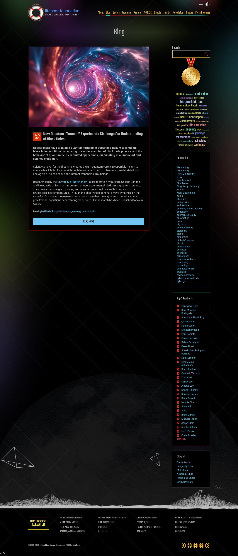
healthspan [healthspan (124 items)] (196, 117)
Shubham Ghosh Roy (192, 317)
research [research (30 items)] (194, 138)
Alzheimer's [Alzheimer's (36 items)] (190, 94)
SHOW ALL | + (181, 439)
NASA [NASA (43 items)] (199, 130)
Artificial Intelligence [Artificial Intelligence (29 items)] (186, 98)
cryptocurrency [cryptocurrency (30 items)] (194, 110)
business (181, 249)
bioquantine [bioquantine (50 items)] (199, 98)
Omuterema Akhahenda (187, 364)
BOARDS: (178, 523)
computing (182, 262)
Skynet (180, 189)
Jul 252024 (37, 136)
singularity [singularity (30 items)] (204, 138)
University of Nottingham (72, 181)
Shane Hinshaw (189, 389)
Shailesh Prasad (190, 329)
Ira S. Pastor (187, 431)
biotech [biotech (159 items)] (198, 102)
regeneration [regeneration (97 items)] (183, 137)
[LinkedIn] (195, 545)
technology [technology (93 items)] (200, 141)
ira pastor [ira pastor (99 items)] (182, 125)
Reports (137, 12)
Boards (116, 12)
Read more (88, 221)
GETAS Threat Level (38, 524)
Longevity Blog (185, 466)
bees (179, 221)
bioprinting (182, 237)
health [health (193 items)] (183, 117)
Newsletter (178, 12)
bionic (180, 233)
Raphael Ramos (189, 394)
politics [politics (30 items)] (180, 134)
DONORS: (140, 523)
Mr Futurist (183, 470)
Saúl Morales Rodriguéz (50, 212)
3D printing (183, 167)
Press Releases (202, 12)
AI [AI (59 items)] (184, 94)
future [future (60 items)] (198, 112)
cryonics (181, 271)
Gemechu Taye (189, 338)
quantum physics (89, 212)
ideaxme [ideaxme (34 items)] (178, 122)
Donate (157, 12)
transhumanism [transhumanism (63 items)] (185, 145)
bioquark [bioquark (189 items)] (186, 102)
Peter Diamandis (186, 173)
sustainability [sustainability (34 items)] (188, 141)
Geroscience (183, 462)
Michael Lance (189, 418)
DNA (179, 176)
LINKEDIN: (141, 518)
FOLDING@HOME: (144, 527)
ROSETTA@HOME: (67, 532)
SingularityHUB (185, 481)
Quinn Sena (187, 321)
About (101, 12)
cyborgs (181, 281)
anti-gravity (183, 202)
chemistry (182, 252)
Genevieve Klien (189, 306)
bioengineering (185, 227)
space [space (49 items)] (179, 141)
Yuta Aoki (186, 377)
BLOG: (101, 523)
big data (181, 224)
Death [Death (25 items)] (205, 110)
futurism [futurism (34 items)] (205, 113)
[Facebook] (183, 545)
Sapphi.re (76, 545)
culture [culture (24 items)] (202, 110)
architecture (183, 205)
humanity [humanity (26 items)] (206, 118)
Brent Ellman (188, 414)
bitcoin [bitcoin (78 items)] (194, 105)
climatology (66, 212)
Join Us (166, 12)
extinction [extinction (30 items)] (191, 113)
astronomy (182, 211)
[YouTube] (201, 545)
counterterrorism (185, 268)
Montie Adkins (189, 427)
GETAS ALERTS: (181, 518)
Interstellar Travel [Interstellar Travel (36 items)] (202, 122)
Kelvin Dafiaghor (190, 342)
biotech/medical (185, 240)
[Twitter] (189, 545)
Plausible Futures (186, 477)
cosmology (76, 212)
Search (206, 54)
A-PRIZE (148, 12)
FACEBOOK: (64, 518)
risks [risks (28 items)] (198, 137)
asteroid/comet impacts (189, 208)
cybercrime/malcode (188, 278)
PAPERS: (102, 532)
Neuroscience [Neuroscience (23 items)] (205, 130)
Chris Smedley (189, 435)
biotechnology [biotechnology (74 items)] (183, 105)
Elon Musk (182, 183)
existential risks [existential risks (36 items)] (181, 113)
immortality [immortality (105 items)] (188, 121)
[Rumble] (207, 545)
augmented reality (186, 215)
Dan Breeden (188, 325)
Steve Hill (186, 406)
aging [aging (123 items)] (179, 94)
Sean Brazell (188, 398)
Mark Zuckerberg (186, 192)
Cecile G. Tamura (190, 373)
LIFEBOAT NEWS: (105, 518)
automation (183, 218)
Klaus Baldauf (189, 369)
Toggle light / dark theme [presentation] (207, 4)
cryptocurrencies (185, 275)
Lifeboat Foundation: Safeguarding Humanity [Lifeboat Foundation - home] (54, 12)
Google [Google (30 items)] (176, 118)
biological (182, 230)
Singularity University (188, 186)
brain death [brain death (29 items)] (179, 110)
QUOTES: (178, 532)
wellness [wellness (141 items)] (199, 145)
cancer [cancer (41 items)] (186, 109)
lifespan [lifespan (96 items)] (179, 129)
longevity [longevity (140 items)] (190, 130)
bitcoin (180, 243)
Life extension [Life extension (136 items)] (197, 125)
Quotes (189, 12)
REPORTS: (102, 527)
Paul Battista (188, 334)
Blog (108, 12)
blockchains (183, 246)
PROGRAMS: (180, 527)
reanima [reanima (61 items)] (188, 133)
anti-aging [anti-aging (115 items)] (201, 94)
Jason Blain (187, 423)
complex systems (186, 259)
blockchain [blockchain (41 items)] (203, 106)
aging (180, 196)
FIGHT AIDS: (65, 527)
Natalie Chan (188, 402)
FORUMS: (140, 532)
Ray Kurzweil (184, 180)
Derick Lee (186, 381)
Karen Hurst (187, 346)
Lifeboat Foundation (47, 545)
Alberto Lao (187, 385)
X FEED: (63, 523)
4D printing (183, 170)
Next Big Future (185, 474)
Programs (126, 12)
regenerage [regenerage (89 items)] (198, 133)
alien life (181, 199)
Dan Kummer (188, 357)
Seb (183, 410)
